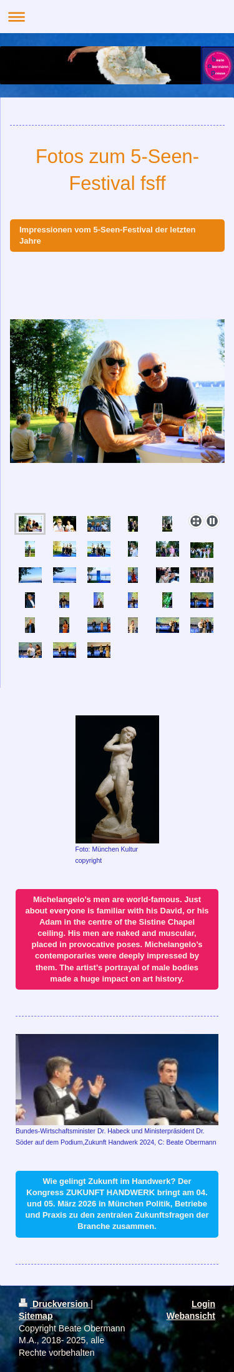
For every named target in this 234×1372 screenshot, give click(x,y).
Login (203, 1304)
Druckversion (54, 1304)
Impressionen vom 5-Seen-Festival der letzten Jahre (107, 235)
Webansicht (191, 1316)
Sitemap (35, 1316)
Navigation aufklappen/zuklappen (117, 16)
